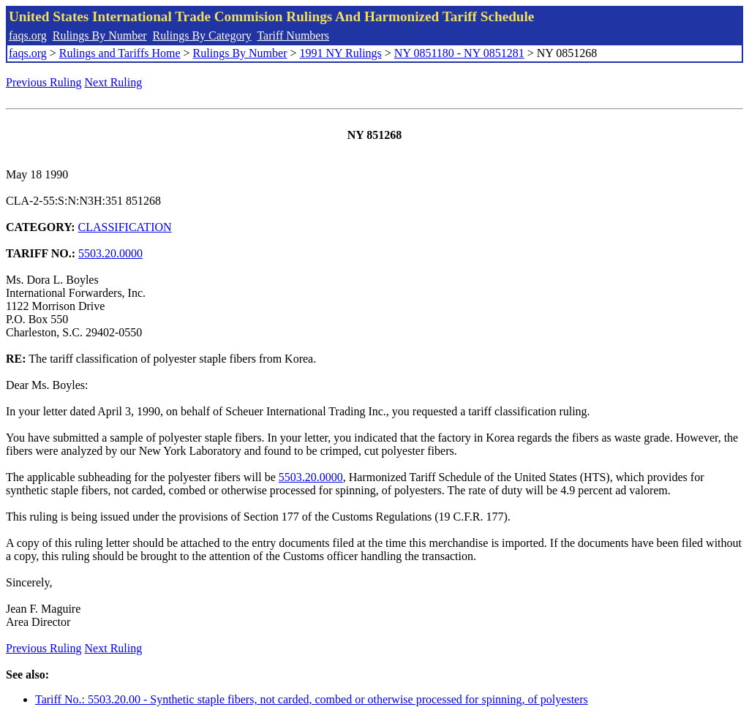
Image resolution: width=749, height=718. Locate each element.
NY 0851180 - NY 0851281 (459, 53)
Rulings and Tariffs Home (120, 53)
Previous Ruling (44, 82)
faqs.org (28, 35)
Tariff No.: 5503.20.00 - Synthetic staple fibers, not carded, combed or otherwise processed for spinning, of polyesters (311, 699)
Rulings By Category (202, 35)
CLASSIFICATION (125, 227)
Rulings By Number (100, 35)
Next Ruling (114, 82)
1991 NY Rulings (341, 53)
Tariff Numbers (293, 35)
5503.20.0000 (110, 253)
